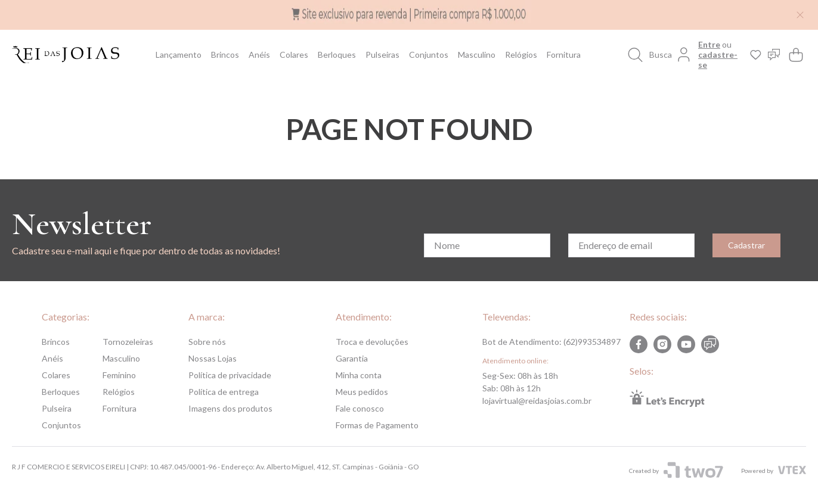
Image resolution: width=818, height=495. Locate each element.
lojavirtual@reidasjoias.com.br (536, 401)
